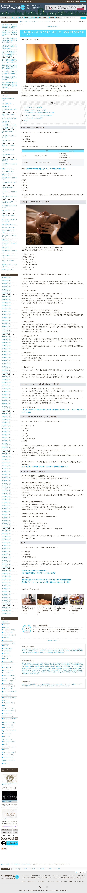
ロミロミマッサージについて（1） (9, 206)
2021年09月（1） (7, 422)
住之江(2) (63, 666)
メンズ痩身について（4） (9, 128)
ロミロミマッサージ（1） (8, 722)
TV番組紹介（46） (7, 648)
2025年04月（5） (7, 314)
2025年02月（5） (7, 320)
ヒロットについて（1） (8, 227)
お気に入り (58, 17)
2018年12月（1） (7, 496)
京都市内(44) (26, 673)
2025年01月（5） (7, 323)
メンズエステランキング (45, 877)
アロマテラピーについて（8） (9, 114)
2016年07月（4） (7, 582)
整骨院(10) (36, 652)
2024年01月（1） (7, 360)
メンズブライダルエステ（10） (9, 692)
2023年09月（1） (7, 373)
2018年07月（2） (7, 508)
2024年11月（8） (7, 330)
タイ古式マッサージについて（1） (9, 197)
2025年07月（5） (7, 305)
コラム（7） (5, 95)
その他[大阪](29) (61, 672)
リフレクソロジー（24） (8, 635)
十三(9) (80, 666)
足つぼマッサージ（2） (8, 708)
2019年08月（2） (7, 484)
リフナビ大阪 (15, 869)
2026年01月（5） (7, 287)
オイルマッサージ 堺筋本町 (69, 684)
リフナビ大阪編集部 (42, 625)
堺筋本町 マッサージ (31, 685)
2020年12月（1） (7, 450)
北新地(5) (29, 663)
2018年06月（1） (7, 511)
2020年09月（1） (7, 456)
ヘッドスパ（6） (6, 673)
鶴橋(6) (32, 666)
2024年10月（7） (7, 333)
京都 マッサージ (37, 684)
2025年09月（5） (7, 299)
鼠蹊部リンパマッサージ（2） (8, 760)
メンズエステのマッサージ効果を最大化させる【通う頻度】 (39, 112)
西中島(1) (24, 668)
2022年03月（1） (7, 410)
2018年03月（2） (7, 521)
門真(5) (33, 672)
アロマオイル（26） (7, 688)
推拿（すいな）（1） (7, 725)
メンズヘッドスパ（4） (8, 716)
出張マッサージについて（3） (9, 145)
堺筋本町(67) (70, 663)
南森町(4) (78, 664)
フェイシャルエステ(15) (27, 650)
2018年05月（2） (7, 514)
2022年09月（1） (7, 391)
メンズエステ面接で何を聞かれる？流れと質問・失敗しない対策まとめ (9, 40)
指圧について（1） (7, 240)
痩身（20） (5, 658)
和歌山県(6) (80, 672)
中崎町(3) (49, 663)
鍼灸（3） (5, 705)
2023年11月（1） (7, 367)
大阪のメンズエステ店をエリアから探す (34, 570)
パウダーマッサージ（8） (8, 675)
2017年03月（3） (7, 558)
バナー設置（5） (6, 650)
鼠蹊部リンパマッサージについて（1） (9, 265)
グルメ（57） (6, 653)
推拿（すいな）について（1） (9, 211)
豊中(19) (39, 670)
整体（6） (5, 700)
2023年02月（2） (7, 382)
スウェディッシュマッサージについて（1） (9, 201)
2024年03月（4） (7, 354)
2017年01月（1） (7, 564)
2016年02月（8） (7, 598)
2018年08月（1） (7, 505)
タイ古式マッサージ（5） (8, 678)
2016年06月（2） (7, 585)
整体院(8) (30, 652)
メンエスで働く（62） (8, 702)
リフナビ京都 (31, 869)
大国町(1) (68, 664)
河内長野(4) (49, 672)
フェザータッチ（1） (7, 757)
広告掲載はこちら (72, 877)
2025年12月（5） (7, 290)
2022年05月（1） (7, 404)
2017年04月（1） (7, 554)
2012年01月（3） (7, 613)
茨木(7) (60, 670)
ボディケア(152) (74, 650)
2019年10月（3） (7, 477)
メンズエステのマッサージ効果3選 (33, 107)
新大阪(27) (29, 668)
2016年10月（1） (7, 573)
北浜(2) (54, 663)
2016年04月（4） (7, 591)
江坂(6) (45, 668)
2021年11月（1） (7, 416)
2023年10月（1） (7, 370)
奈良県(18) (68, 672)
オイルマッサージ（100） (9, 629)
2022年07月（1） (7, 397)
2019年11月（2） (7, 474)
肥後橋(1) (59, 663)
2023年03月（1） (7, 379)
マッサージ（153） (7, 640)
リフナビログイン (50, 881)
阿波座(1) (76, 663)
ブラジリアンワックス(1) (54, 649)
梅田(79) (24, 663)
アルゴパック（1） (7, 739)
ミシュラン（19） (7, 656)
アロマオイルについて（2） (8, 155)
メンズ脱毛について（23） (9, 125)
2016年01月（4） (7, 601)
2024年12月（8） (7, 327)
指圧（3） (5, 744)
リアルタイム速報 (25, 875)
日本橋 (26, 17)
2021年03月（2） (7, 440)
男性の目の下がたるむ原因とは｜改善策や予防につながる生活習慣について (9, 67)
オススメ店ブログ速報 (56, 875)
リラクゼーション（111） (9, 643)
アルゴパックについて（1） (8, 231)
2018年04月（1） (7, 517)
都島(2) (47, 666)
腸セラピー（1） (6, 733)
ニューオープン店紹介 (45, 875)
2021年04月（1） (7, 437)
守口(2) (38, 672)
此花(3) (54, 672)
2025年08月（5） (7, 302)
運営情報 (57, 881)
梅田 (35, 17)
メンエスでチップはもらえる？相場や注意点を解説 (9, 72)
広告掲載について (31, 881)
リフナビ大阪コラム (43, 17)
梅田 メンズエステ (46, 684)
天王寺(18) (52, 666)
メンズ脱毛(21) (78, 649)
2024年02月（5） (7, 357)
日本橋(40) (57, 664)
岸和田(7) (65, 668)
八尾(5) (80, 670)
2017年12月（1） (7, 530)
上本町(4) (37, 666)
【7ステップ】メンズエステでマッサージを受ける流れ (38, 115)
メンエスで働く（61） (8, 171)
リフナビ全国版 (6, 868)
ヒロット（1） (6, 736)
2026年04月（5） (7, 277)
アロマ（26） (6, 637)
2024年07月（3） (7, 342)
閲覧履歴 (51, 17)
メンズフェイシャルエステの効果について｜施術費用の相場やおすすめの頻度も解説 (9, 33)
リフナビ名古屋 (40, 869)
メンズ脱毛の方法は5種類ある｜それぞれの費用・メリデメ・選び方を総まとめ (9, 60)
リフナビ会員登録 (40, 881)
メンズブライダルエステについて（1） (9, 159)
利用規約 (70, 881)
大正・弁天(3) (74, 666)
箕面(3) (48, 670)
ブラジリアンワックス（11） (8, 664)
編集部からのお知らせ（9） (8, 99)
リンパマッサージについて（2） (9, 183)
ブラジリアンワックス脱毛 (43, 685)
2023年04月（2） (7, 376)
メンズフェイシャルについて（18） (9, 136)
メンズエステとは (25, 877)
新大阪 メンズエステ (55, 685)
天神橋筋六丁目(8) (41, 663)
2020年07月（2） (7, 462)
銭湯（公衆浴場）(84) (59, 652)
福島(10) (34, 663)
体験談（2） (5, 627)
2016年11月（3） (7, 570)
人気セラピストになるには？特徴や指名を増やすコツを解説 (9, 78)
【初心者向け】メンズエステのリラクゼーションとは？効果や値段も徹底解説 (46, 580)
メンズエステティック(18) (67, 649)
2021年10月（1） (7, 419)
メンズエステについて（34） (9, 131)
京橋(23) (42, 666)
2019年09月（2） (7, 481)
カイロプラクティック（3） (9, 697)
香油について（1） (7, 247)
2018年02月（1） (7, 524)
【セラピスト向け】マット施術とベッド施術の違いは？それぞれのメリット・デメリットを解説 (9, 54)
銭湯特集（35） (6, 122)
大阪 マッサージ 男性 (27, 684)
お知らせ (23, 881)
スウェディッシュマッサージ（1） (9, 719)
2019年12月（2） (7, 471)
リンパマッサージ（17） (8, 710)
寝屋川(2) (28, 672)
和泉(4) (79, 668)
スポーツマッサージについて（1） (9, 236)
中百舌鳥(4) (59, 668)
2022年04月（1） (7, 407)
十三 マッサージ (65, 685)
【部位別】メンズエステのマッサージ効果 (35, 110)
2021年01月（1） (7, 447)
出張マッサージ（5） (7, 680)
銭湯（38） (5, 645)
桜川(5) (63, 664)
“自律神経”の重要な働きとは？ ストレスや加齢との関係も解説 (45, 169)
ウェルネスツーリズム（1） (9, 747)
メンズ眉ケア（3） (7, 713)
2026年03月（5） (7, 280)
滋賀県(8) (74, 672)
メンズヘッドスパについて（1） (9, 192)
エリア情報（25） (7, 667)
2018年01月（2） (7, 527)
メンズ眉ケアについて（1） (8, 187)
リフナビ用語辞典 (81, 875)
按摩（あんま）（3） (7, 727)
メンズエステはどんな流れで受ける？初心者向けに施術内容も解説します (45, 466)
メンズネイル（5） (7, 683)
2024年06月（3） (7, 345)
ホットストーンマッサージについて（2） (9, 220)
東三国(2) (35, 668)
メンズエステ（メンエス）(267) (39, 649)
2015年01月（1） (7, 604)
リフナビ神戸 (23, 869)
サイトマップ (64, 881)
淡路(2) (40, 668)
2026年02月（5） (7, 283)
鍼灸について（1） (7, 174)
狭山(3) (75, 668)
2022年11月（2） (7, 385)
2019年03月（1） (7, 490)
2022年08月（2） (7, 394)
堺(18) (49, 668)
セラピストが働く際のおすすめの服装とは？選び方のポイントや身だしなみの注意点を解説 (9, 85)
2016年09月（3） (7, 576)
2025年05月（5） (7, 311)
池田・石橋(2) (54, 670)
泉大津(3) (34, 670)
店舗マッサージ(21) (26, 649)
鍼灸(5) (41, 652)
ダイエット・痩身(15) (39, 650)
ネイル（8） (5, 624)
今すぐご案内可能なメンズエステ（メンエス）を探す (38, 573)
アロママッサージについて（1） (9, 251)
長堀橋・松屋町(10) (44, 664)
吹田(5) (44, 670)
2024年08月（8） (7, 339)
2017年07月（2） (7, 545)
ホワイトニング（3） (7, 670)
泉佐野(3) (28, 670)
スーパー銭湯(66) (48, 652)
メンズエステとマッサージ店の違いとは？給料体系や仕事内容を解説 (9, 46)
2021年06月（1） (7, 431)
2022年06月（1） (7, 400)
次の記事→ (56, 26)
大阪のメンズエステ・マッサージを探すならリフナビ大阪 (44, 890)
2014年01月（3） (7, 607)
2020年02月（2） (7, 465)
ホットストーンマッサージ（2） (9, 731)
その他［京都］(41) (34, 673)
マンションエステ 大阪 (56, 684)
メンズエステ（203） (7, 632)
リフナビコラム (72, 875)
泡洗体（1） (5, 763)
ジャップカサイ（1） (7, 754)
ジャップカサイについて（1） (9, 256)
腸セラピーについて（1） (9, 224)
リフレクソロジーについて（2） (9, 110)
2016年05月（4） (7, 588)
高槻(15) (65, 670)
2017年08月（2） (7, 542)
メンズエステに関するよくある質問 (33, 118)
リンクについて (56, 877)
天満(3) (73, 664)
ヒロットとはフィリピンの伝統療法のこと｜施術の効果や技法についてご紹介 (9, 26)
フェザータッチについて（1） (9, 260)
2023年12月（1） (7, 364)
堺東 (31, 17)
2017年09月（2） (7, 539)
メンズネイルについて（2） (8, 150)
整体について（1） (7, 168)
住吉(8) (68, 666)
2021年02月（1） (7, 444)
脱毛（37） (5, 622)
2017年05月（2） (7, 551)
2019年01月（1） (7, 493)
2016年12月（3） (7, 567)
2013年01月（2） (7, 610)
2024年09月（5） (7, 336)
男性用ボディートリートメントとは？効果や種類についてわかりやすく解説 (45, 582)
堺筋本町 (14, 17)
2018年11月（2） (7, 499)
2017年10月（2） (7, 536)
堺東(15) (54, 668)
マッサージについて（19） (9, 118)
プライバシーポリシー (79, 881)
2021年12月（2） (7, 413)
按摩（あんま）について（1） (9, 215)
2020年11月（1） (7, 453)
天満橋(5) (27, 666)
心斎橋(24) (36, 664)
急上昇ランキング (35, 877)
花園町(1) (58, 666)
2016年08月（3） (7, 579)
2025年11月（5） (7, 293)
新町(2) (31, 664)
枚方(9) (23, 672)
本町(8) (64, 663)
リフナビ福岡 (57, 869)
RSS (4, 849)
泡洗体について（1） (8, 269)
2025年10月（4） (7, 296)
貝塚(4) (70, 668)
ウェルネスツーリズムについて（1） (9, 243)
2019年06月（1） (7, 487)
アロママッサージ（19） (8, 752)
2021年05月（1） (7, 434)
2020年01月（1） (7, 468)
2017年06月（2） (7, 548)
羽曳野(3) (43, 672)
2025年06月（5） (7, 308)
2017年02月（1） (7, 561)
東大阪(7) (75, 670)
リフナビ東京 (49, 869)
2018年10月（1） (7, 502)
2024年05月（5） (7, 348)
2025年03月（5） (7, 317)
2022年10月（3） (7, 388)
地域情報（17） (6, 106)
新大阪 (21, 17)
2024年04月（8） (7, 351)
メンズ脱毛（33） (7, 695)
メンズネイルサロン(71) (51, 650)
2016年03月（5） (7, 594)
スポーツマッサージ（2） (8, 741)
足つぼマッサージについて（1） (9, 178)
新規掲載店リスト (35, 875)
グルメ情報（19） (7, 103)
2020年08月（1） (7, 459)
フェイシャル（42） (7, 661)
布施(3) (70, 670)
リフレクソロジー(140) (63, 650)
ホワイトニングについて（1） (9, 141)
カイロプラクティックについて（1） (9, 164)
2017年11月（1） (7, 533)
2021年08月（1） (7, 425)
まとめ (26, 120)
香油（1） (5, 749)
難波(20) (52, 664)
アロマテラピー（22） (8, 686)
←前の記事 (49, 26)
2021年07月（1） (7, 428)
